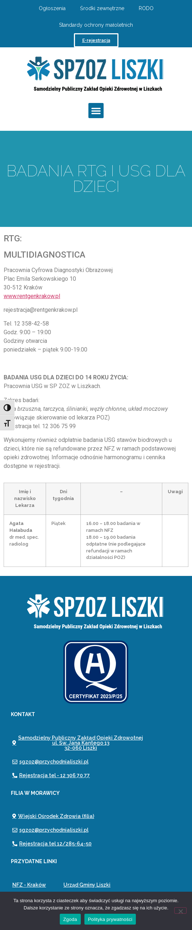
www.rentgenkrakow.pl (32, 296)
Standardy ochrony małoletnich (96, 25)
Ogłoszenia (52, 8)
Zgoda (70, 919)
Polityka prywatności (110, 919)
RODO (146, 8)
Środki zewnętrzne (102, 8)
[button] (96, 110)
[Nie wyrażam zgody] (180, 910)
